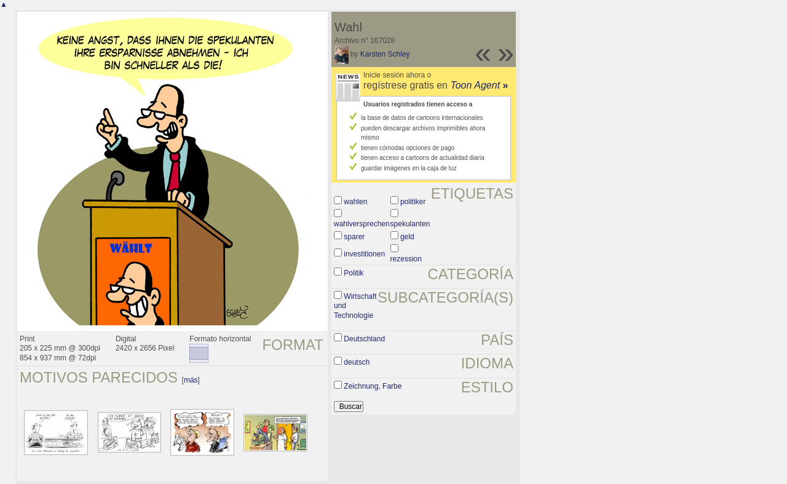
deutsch (357, 362)
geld (407, 236)
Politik (353, 273)
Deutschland (364, 339)
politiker (412, 201)
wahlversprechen (362, 224)
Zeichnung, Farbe (372, 386)
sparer (354, 236)
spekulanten (410, 224)
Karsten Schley (385, 54)
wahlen (355, 201)
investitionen (364, 254)
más (191, 380)
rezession (406, 259)
